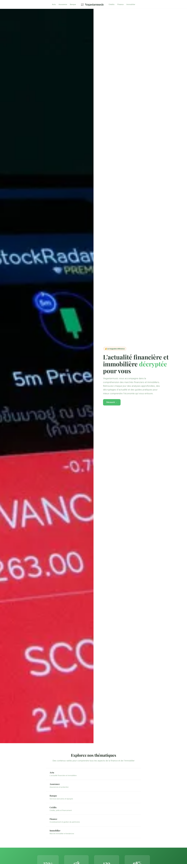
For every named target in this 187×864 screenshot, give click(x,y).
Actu (54, 4)
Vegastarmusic (92, 4)
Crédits (111, 4)
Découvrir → (111, 402)
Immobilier (130, 4)
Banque (73, 4)
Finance (120, 4)
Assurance (63, 4)
